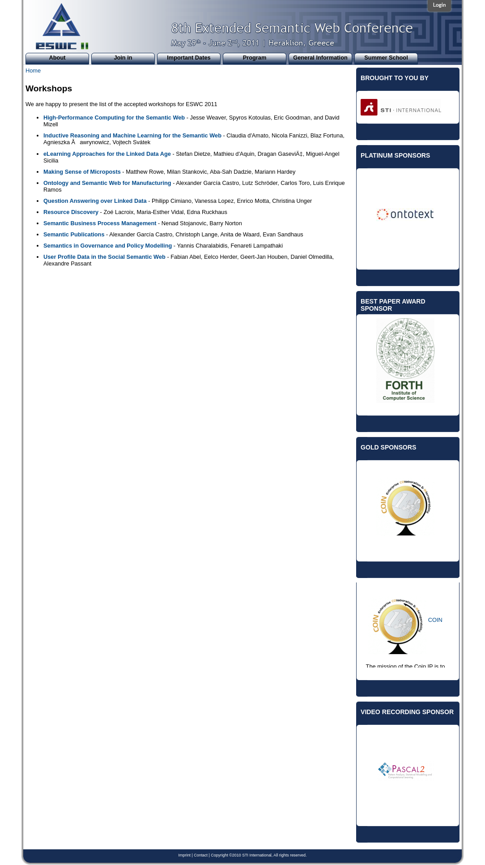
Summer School (386, 57)
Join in (123, 57)
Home (33, 70)
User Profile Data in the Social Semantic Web (104, 256)
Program (255, 57)
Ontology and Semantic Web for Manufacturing (107, 183)
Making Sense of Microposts (82, 171)
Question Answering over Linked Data (95, 200)
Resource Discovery (70, 212)
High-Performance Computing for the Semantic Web (114, 117)
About (57, 57)
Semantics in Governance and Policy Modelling (107, 245)
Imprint (185, 855)
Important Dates (188, 57)
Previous (354, 202)
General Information (320, 57)
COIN (435, 620)
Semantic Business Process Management (99, 223)
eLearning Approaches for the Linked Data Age (107, 153)
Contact (201, 855)
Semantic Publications (74, 234)
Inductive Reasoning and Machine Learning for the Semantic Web (132, 135)
